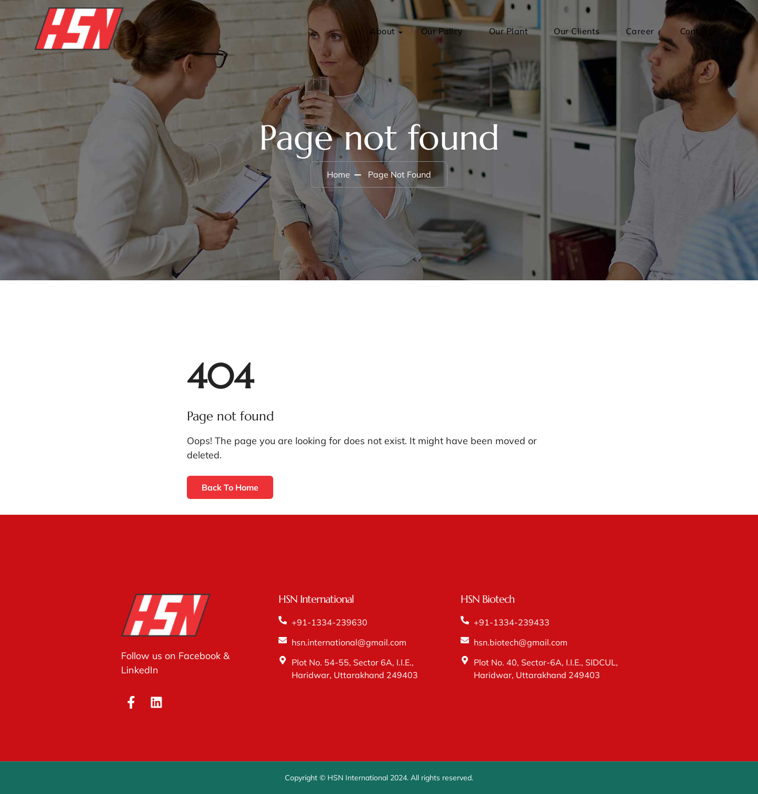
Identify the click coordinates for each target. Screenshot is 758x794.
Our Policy (442, 31)
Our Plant (508, 31)
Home (338, 174)
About (382, 31)
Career (640, 31)
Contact (696, 31)
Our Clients (577, 31)
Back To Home (230, 487)
